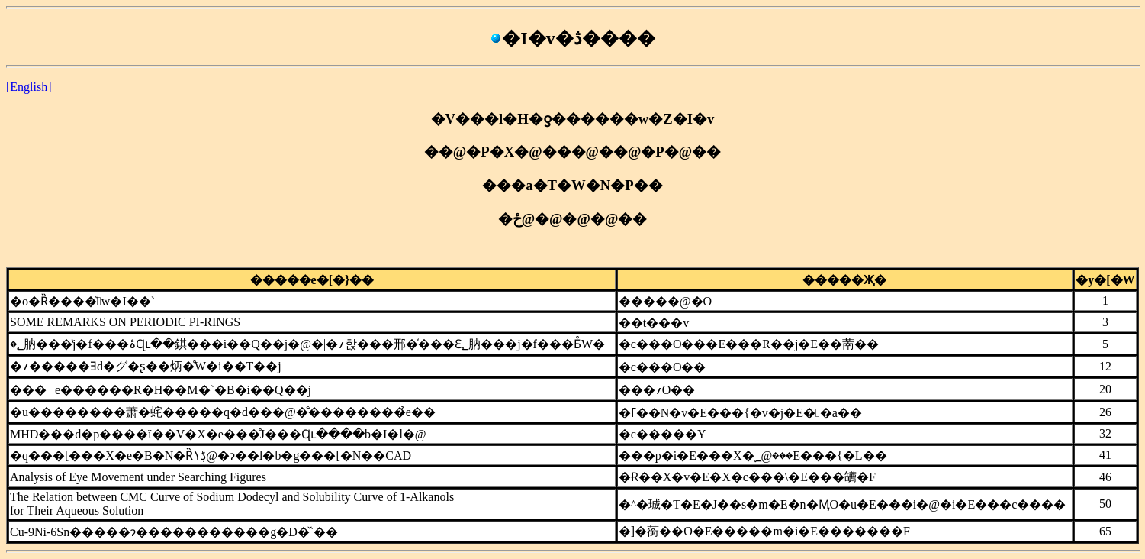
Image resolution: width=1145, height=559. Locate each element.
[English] (29, 86)
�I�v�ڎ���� (572, 38)
